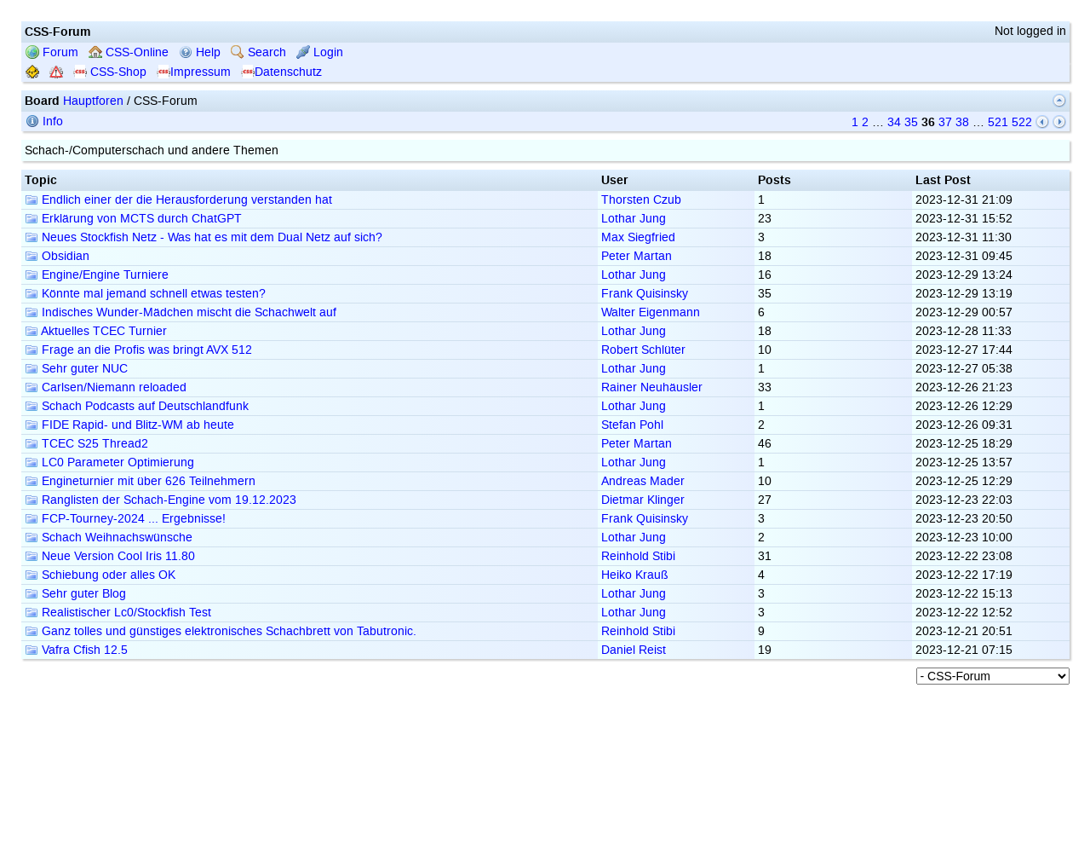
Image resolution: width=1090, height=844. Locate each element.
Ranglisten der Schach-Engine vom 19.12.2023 (160, 500)
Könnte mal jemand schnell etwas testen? (145, 293)
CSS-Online (129, 52)
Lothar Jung (633, 218)
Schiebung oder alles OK (100, 575)
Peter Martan (636, 256)
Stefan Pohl (632, 425)
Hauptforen (93, 101)
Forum (52, 52)
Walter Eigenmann (650, 312)
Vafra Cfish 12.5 (76, 650)
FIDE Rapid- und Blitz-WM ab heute (129, 425)
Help (200, 52)
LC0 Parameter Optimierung (109, 462)
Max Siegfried (638, 237)
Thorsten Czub (641, 200)
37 (945, 122)
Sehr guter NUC (76, 368)
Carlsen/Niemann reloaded (105, 387)
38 (962, 122)
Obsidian (57, 256)
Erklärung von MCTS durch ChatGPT (133, 218)
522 (1022, 122)
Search (258, 52)
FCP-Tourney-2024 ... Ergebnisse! (125, 519)
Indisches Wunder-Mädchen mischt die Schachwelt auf (180, 312)
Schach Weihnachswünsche (108, 537)
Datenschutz (281, 72)
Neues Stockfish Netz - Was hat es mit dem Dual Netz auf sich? (203, 237)
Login (319, 52)
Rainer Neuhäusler (652, 387)
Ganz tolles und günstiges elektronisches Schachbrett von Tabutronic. (220, 631)
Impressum (194, 72)
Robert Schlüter (643, 350)
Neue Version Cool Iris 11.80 (110, 556)
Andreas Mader (643, 481)
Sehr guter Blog (75, 594)
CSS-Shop (109, 72)
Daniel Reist (633, 650)
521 (998, 122)
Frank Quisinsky (644, 293)
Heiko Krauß (634, 575)
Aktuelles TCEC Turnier (96, 331)
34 (894, 122)
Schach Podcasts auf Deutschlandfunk (137, 406)
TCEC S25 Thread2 (86, 443)
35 (911, 122)
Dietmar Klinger (643, 500)
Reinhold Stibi (638, 556)
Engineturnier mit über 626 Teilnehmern (140, 481)
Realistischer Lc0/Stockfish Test (118, 612)
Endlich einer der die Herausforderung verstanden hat (178, 200)
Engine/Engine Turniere (97, 275)
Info (44, 121)
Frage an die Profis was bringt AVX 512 (138, 350)
